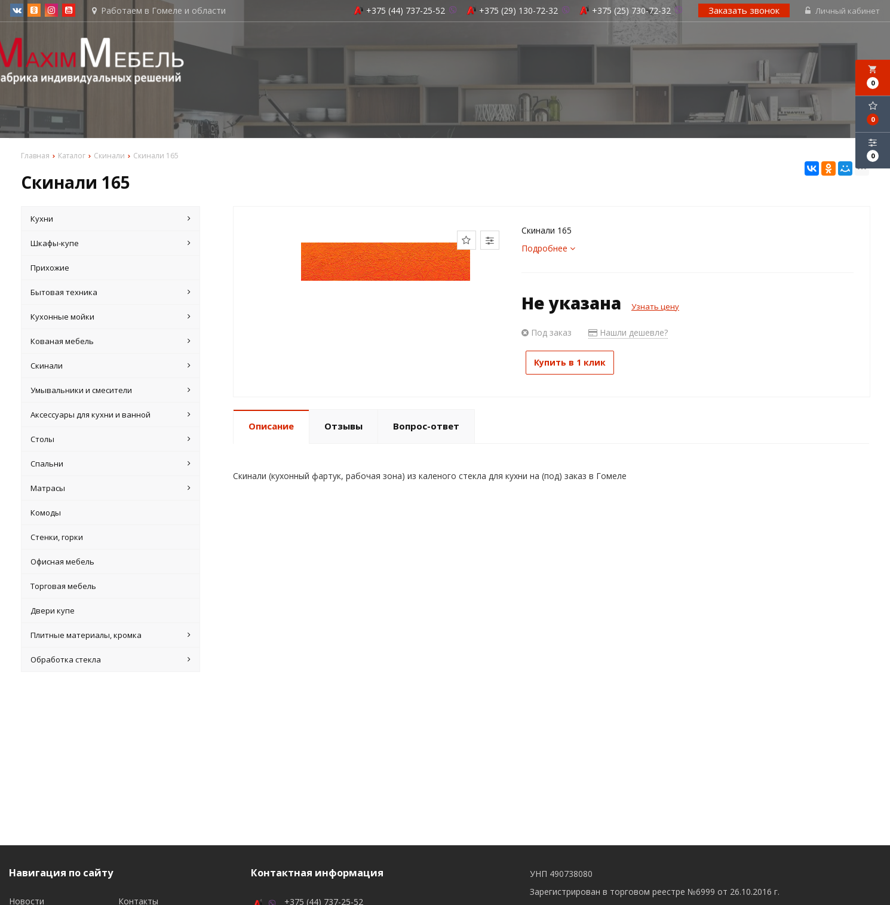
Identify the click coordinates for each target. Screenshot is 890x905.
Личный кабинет (843, 12)
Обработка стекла (110, 661)
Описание (271, 424)
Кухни (110, 220)
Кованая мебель (110, 343)
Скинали (110, 367)
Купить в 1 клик (576, 364)
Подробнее (548, 250)
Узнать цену (655, 308)
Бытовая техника (110, 294)
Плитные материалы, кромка (110, 637)
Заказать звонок (745, 11)
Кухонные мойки (110, 318)
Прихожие (49, 269)
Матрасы (110, 490)
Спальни (110, 465)
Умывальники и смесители (110, 392)
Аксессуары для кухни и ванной (110, 416)
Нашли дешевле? (628, 334)
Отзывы (343, 424)
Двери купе (52, 612)
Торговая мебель (63, 587)
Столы (110, 441)
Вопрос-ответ (426, 424)
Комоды (45, 514)
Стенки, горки (56, 538)
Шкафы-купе (110, 245)
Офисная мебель (62, 563)
